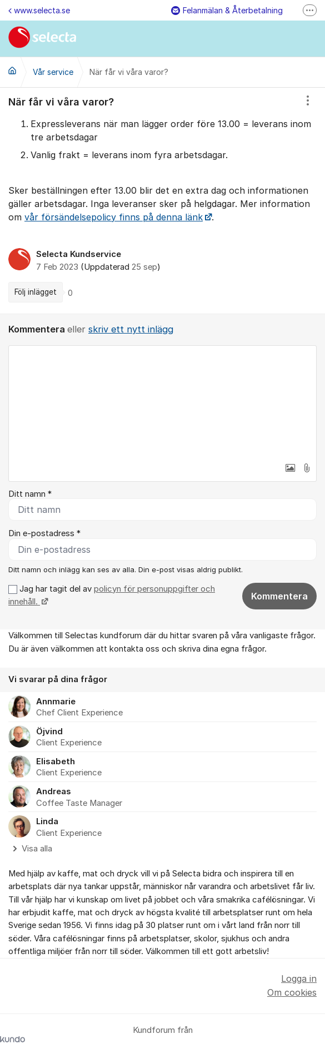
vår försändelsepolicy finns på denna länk (113, 217)
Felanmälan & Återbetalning (227, 10)
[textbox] (162, 401)
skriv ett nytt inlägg (130, 329)
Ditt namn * (30, 494)
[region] (162, 201)
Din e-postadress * (44, 533)
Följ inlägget (35, 292)
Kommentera (279, 596)
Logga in (299, 978)
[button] (290, 468)
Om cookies (292, 992)
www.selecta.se (39, 10)
